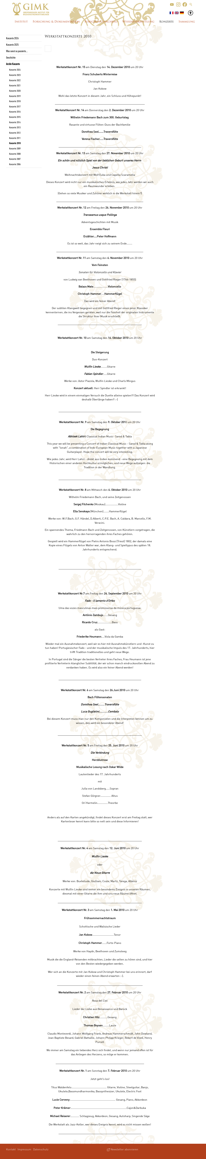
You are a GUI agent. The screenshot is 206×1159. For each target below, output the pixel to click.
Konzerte (166, 21)
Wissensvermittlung (138, 21)
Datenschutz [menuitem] (40, 1149)
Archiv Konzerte (13, 64)
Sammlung (186, 21)
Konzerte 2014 (15, 122)
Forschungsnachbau (100, 21)
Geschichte (10, 57)
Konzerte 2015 (15, 117)
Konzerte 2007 (15, 158)
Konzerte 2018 (15, 101)
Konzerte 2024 (15, 69)
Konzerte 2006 (15, 164)
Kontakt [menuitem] (11, 1149)
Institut (21, 21)
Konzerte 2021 (15, 85)
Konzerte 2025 (12, 44)
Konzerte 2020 (15, 90)
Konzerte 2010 (15, 143)
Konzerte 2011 (15, 138)
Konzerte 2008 (15, 153)
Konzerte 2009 (15, 148)
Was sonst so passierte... (17, 51)
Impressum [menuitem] (24, 1149)
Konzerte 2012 (15, 132)
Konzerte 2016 (15, 111)
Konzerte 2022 (15, 80)
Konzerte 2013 (15, 127)
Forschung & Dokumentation (56, 21)
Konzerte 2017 (15, 106)
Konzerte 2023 (15, 75)
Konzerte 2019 (15, 96)
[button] (172, 4)
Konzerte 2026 (12, 38)
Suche (191, 4)
